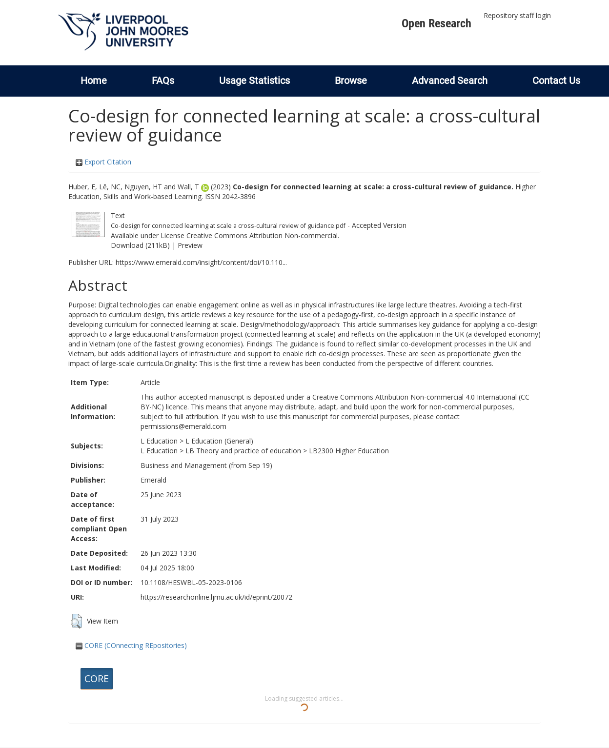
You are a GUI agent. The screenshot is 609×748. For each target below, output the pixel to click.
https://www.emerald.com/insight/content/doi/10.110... (201, 262)
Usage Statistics (254, 80)
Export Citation (103, 161)
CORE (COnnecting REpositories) (131, 645)
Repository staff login (517, 15)
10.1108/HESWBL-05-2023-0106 (191, 582)
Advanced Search (449, 80)
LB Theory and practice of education (243, 450)
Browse (351, 80)
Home (94, 80)
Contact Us (556, 80)
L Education (159, 440)
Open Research (436, 23)
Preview (190, 245)
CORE (96, 678)
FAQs (163, 80)
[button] (76, 621)
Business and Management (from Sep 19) (206, 465)
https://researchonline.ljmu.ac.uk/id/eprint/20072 (216, 597)
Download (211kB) (140, 245)
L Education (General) (219, 440)
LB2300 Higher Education (349, 450)
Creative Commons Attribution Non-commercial (262, 235)
